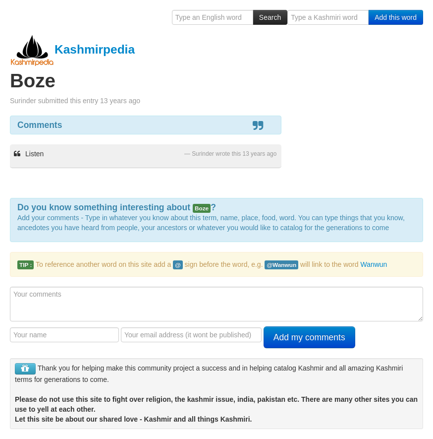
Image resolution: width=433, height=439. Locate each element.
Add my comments (309, 337)
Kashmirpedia (72, 49)
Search (270, 17)
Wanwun (373, 264)
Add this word (396, 17)
